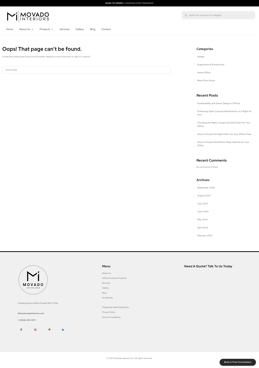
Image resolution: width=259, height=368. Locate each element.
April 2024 (202, 227)
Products (47, 26)
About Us (26, 26)
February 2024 (204, 235)
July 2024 (202, 203)
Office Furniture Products (114, 278)
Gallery (81, 26)
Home (11, 26)
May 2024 (202, 219)
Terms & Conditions (111, 317)
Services (66, 26)
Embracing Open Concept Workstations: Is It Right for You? (224, 113)
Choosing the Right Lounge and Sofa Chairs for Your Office (223, 124)
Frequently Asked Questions (115, 307)
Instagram (37, 334)
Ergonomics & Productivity (210, 64)
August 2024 (204, 195)
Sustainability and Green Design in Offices (218, 103)
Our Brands (107, 297)
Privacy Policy (108, 312)
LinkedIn (64, 334)
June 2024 (203, 211)
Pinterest (51, 334)
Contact (107, 26)
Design (200, 56)
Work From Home (206, 80)
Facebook (23, 334)
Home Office (204, 72)
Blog (94, 26)
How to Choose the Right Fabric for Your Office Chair (224, 134)
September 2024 (206, 187)
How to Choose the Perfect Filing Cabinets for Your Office (223, 144)
